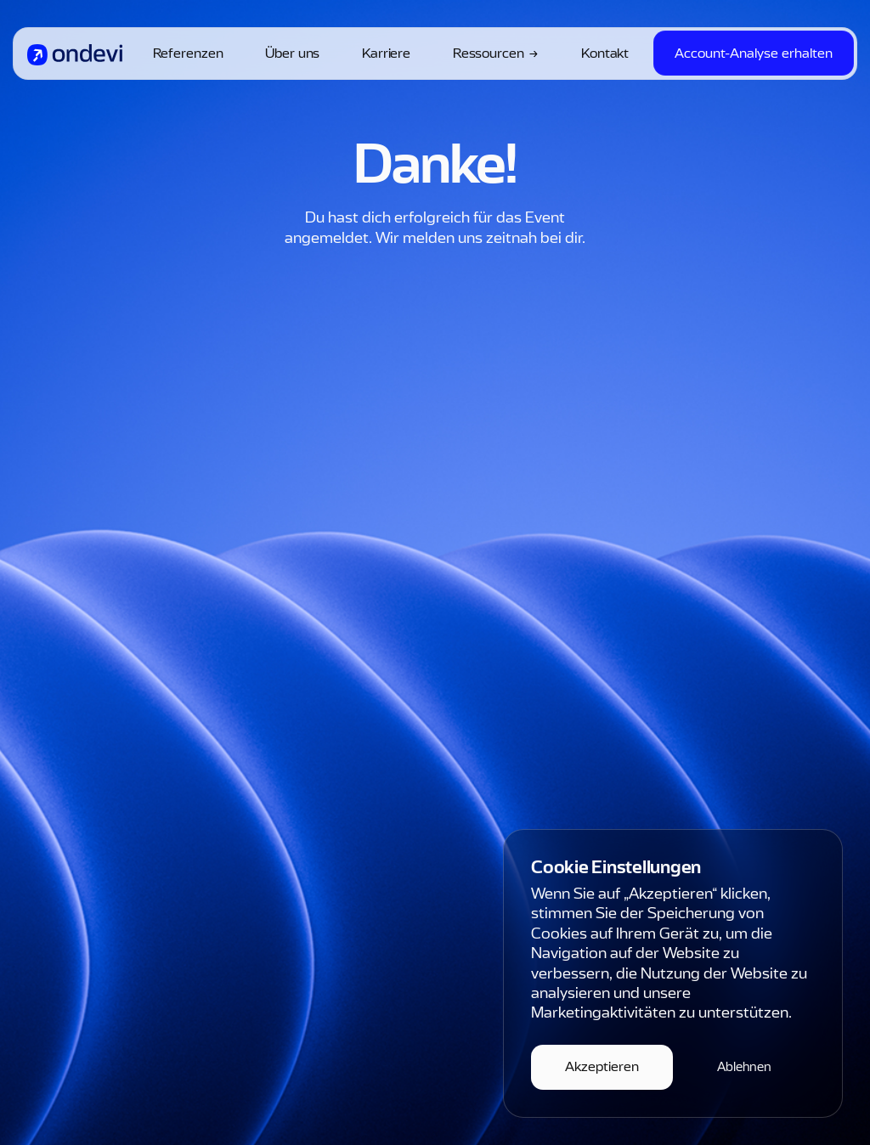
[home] (74, 53)
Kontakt (605, 53)
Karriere (386, 53)
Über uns (292, 53)
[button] (602, 1067)
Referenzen (188, 53)
